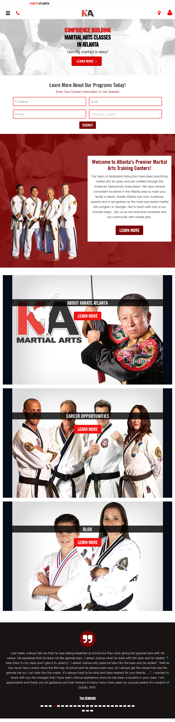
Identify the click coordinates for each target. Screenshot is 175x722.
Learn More (86, 61)
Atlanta (39, 3)
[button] (88, 13)
